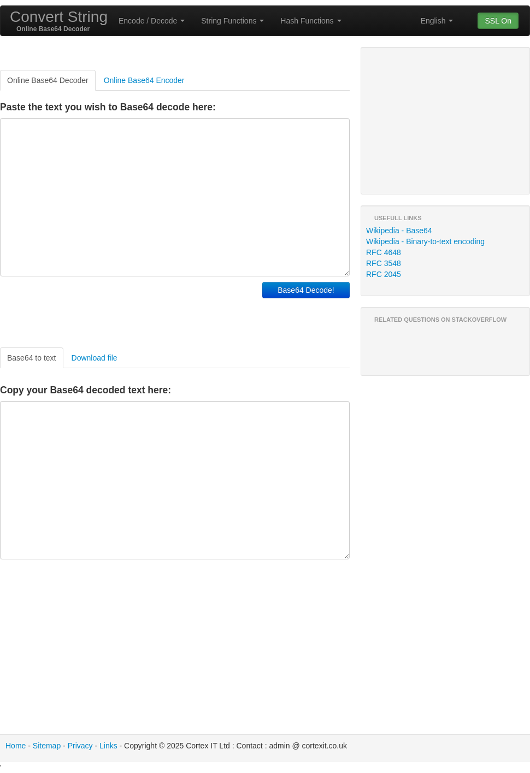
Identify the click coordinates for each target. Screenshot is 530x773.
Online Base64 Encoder (144, 80)
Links (108, 745)
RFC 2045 (383, 274)
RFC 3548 (383, 263)
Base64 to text (31, 357)
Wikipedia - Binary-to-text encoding (425, 241)
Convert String (59, 16)
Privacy (80, 745)
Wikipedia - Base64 (399, 230)
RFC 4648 (383, 252)
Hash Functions (310, 20)
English (437, 20)
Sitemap (47, 745)
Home (15, 745)
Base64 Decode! (306, 290)
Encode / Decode (152, 20)
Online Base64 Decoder (48, 80)
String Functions (232, 20)
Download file (94, 357)
